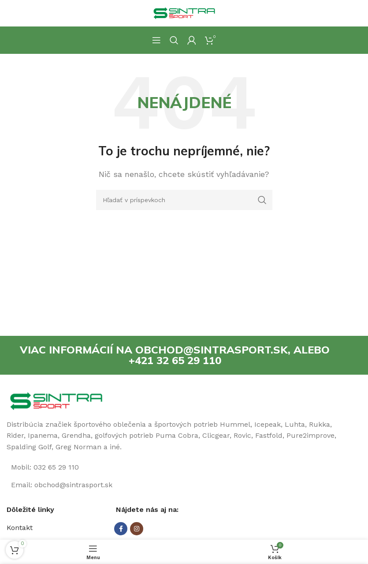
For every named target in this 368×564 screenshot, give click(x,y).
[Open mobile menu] (156, 40)
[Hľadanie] (174, 40)
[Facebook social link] (120, 529)
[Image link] (56, 400)
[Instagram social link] (136, 529)
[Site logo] (184, 12)
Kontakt (20, 528)
